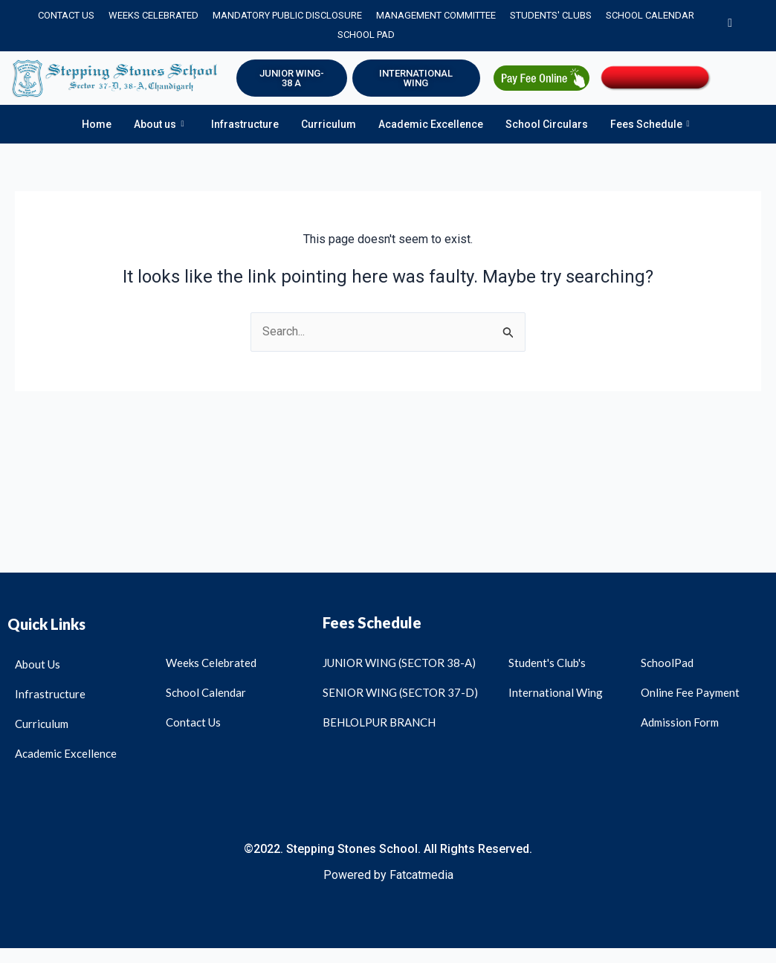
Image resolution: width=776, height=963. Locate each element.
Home (96, 124)
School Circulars (546, 124)
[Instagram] (730, 25)
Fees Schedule (650, 124)
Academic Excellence (430, 124)
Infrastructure (245, 124)
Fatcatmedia (421, 875)
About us (159, 124)
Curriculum (328, 124)
